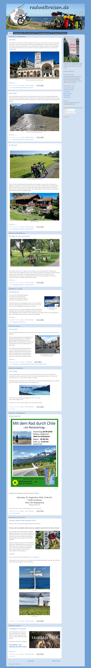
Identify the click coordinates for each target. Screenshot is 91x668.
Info (13, 409)
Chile (14, 513)
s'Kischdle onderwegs (69, 89)
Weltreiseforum (67, 97)
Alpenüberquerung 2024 (27, 87)
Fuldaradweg (22, 364)
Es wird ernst (13, 145)
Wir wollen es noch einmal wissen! (19, 236)
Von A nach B (13, 329)
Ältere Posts (56, 661)
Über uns (63, 33)
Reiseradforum (67, 95)
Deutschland (15, 322)
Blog (10, 33)
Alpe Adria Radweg (17, 87)
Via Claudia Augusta (29, 139)
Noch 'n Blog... (13, 371)
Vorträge (18, 513)
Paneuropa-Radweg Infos (43, 33)
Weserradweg (22, 322)
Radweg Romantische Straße (32, 364)
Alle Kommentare (69, 112)
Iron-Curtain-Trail (30, 33)
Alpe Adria (12, 39)
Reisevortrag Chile (14, 416)
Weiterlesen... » (12, 83)
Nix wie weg (37, 397)
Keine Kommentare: (29, 85)
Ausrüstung (56, 33)
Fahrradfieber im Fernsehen (17, 629)
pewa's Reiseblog (68, 93)
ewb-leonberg (38, 508)
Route (25, 542)
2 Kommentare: (28, 362)
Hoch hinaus (13, 93)
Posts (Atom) (18, 664)
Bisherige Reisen (18, 33)
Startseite (31, 661)
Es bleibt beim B (14, 292)
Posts (66, 109)
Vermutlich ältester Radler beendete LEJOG (22, 520)
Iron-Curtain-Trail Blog (69, 87)
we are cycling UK (34, 557)
